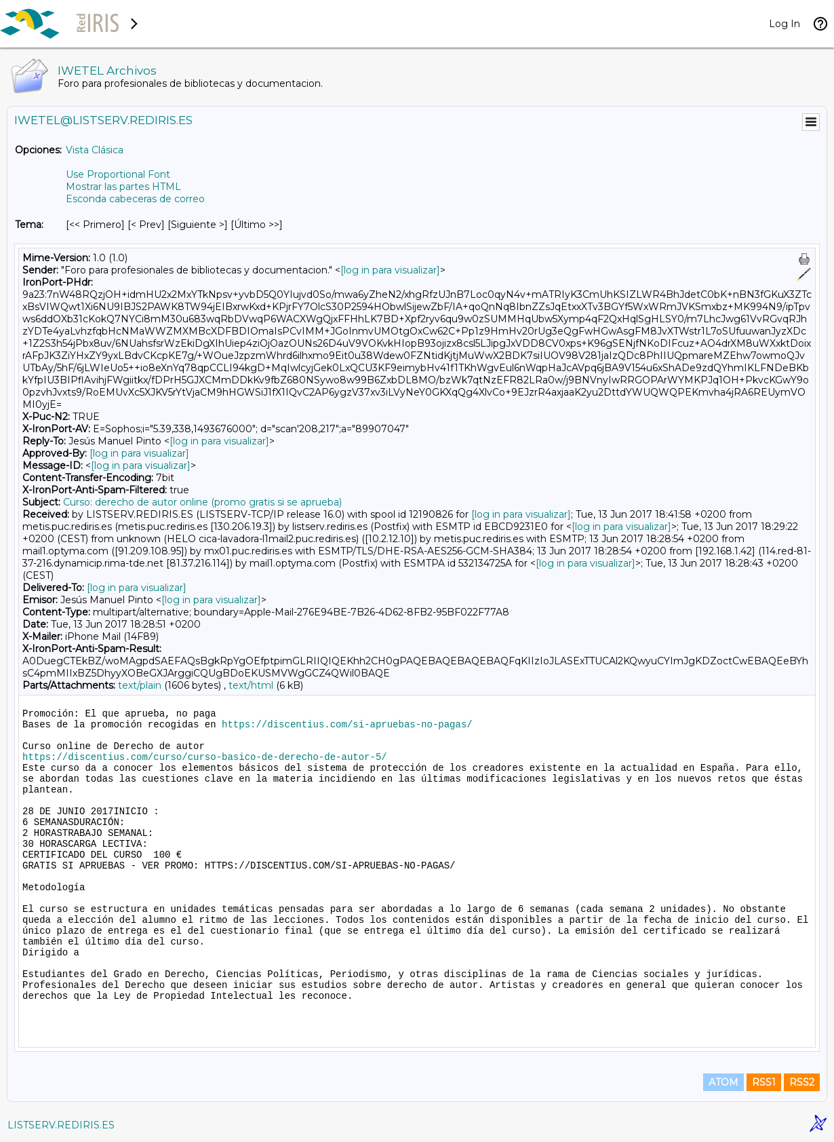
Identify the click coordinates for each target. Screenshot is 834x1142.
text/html (251, 685)
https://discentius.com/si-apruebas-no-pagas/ (347, 724)
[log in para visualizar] (390, 270)
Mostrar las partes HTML (123, 186)
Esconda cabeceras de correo (135, 199)
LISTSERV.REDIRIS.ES (61, 1125)
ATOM (723, 1082)
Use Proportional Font (118, 174)
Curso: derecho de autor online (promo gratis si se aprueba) (202, 502)
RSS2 (801, 1082)
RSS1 (764, 1082)
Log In (784, 24)
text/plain (139, 685)
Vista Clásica (94, 150)
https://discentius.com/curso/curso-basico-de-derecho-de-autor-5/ (204, 757)
